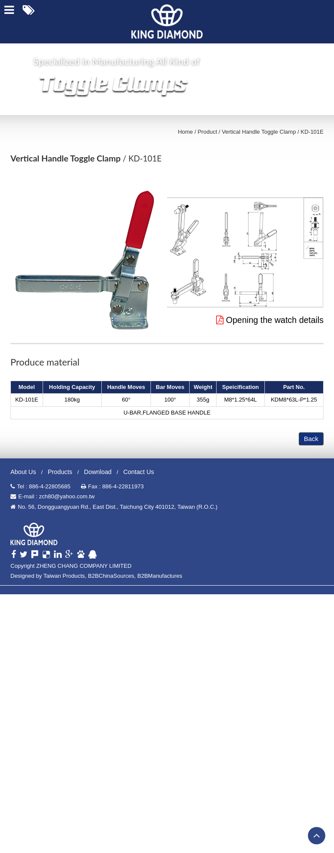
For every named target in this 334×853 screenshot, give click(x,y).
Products (60, 471)
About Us (23, 471)
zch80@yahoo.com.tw (67, 496)
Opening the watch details (270, 320)
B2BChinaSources (111, 576)
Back (311, 438)
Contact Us (138, 471)
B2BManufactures (159, 576)
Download (98, 471)
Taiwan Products (64, 576)
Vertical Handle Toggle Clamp (259, 131)
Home (185, 131)
